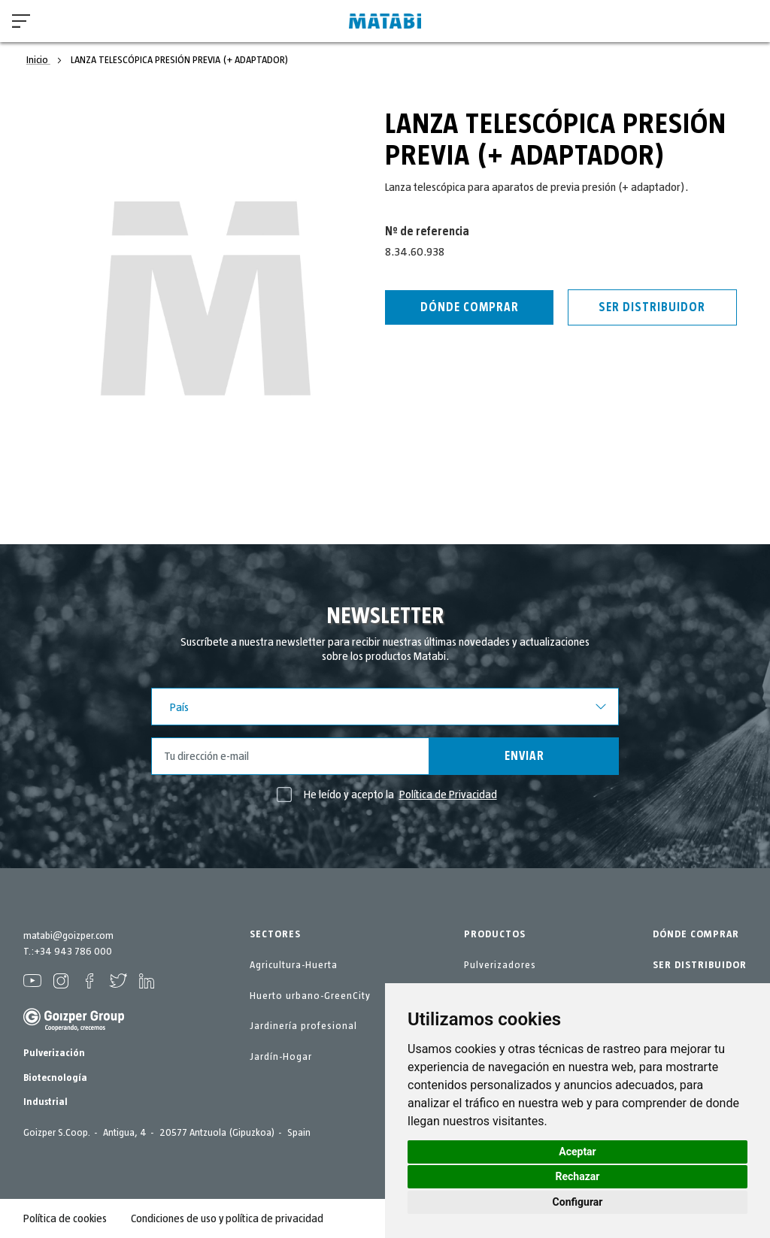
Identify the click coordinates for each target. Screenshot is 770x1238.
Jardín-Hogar (281, 1057)
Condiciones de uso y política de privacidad (227, 1218)
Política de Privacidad (448, 795)
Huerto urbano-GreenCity (310, 996)
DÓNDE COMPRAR (696, 934)
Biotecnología (55, 1078)
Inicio (38, 60)
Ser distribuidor (652, 307)
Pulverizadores (500, 965)
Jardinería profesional (303, 1026)
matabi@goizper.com (68, 936)
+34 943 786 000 (73, 951)
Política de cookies (65, 1218)
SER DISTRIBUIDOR (700, 965)
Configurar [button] (578, 1202)
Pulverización (54, 1053)
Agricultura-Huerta (294, 965)
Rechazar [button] (578, 1176)
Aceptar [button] (577, 1152)
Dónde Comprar (469, 307)
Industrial (45, 1102)
